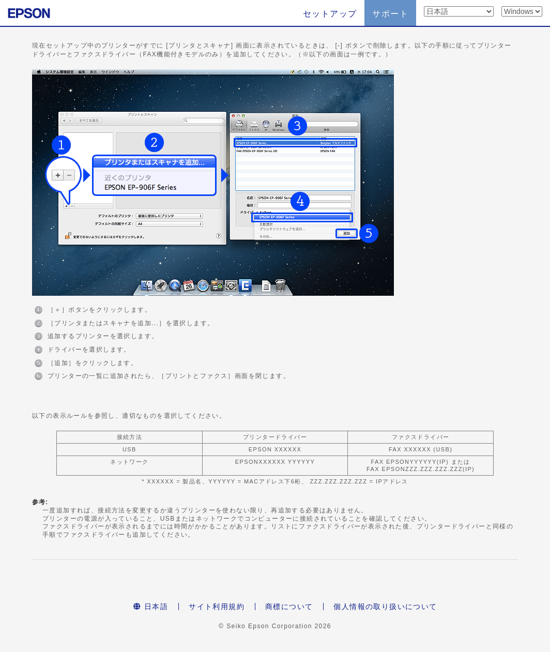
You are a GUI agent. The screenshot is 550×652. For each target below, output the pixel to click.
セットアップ (330, 13)
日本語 (150, 606)
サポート (390, 13)
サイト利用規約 (217, 606)
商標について (289, 606)
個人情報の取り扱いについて (385, 606)
